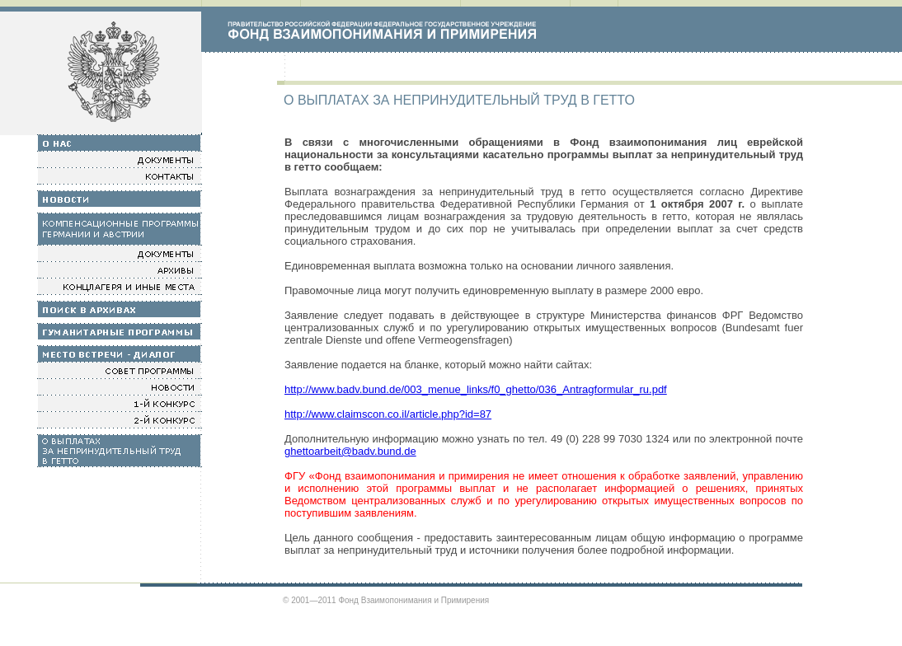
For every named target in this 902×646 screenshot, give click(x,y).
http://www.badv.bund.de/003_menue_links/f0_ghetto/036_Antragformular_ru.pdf (475, 389)
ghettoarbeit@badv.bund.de (350, 451)
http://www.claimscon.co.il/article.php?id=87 (387, 414)
